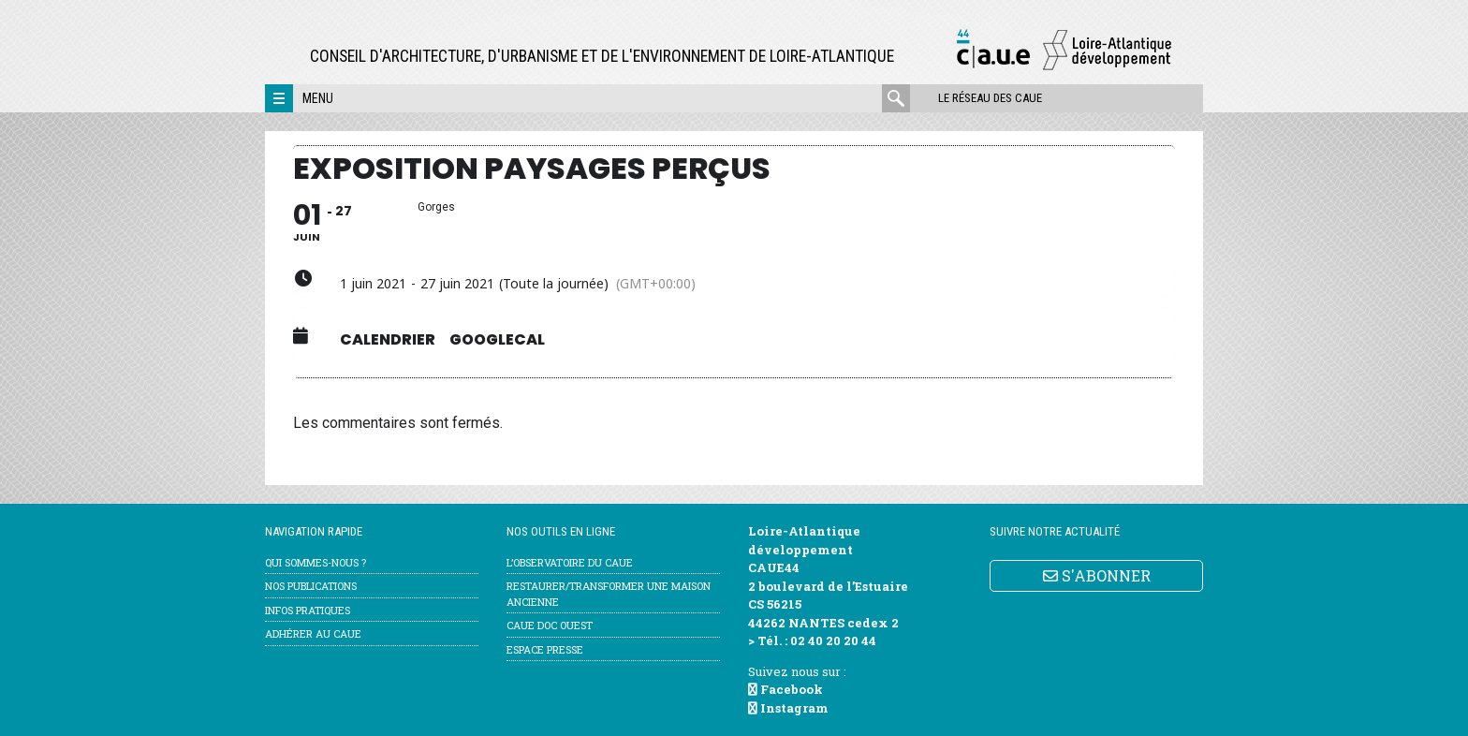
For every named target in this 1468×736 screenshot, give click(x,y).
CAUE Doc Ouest (549, 625)
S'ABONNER (1097, 575)
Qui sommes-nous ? (315, 562)
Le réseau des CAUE (990, 98)
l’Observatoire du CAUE (569, 562)
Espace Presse (544, 649)
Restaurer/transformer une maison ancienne (608, 594)
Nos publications (311, 586)
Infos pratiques (307, 610)
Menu (317, 98)
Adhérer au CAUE (313, 633)
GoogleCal (497, 340)
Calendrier (387, 340)
